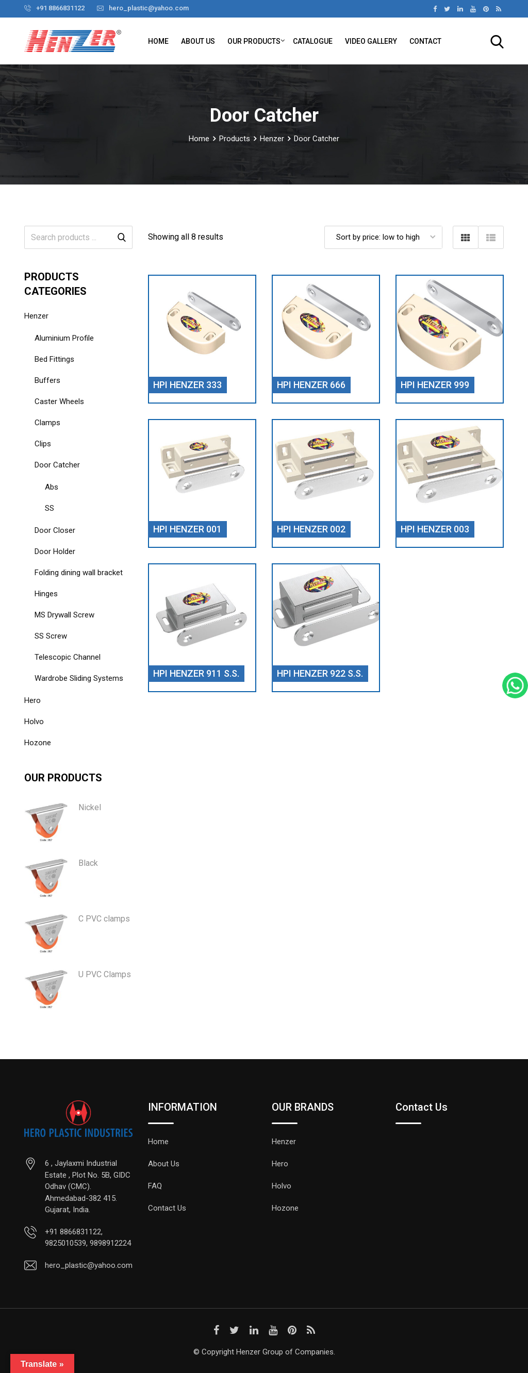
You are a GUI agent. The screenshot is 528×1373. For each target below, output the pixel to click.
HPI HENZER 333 (187, 384)
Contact (425, 41)
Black (88, 863)
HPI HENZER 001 (187, 529)
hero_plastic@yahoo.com (149, 8)
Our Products (253, 41)
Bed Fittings (54, 359)
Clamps (47, 422)
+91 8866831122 (60, 8)
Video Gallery (371, 41)
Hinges (46, 593)
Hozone (37, 742)
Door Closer (55, 530)
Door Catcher (57, 465)
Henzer (36, 316)
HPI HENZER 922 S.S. (320, 673)
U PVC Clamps (104, 974)
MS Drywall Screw (64, 614)
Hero (32, 700)
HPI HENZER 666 (311, 384)
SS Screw (51, 636)
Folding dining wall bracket (79, 572)
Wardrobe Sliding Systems (79, 678)
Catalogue (313, 41)
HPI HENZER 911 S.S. (196, 673)
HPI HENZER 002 (311, 529)
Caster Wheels (59, 401)
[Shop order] (383, 237)
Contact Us (167, 1208)
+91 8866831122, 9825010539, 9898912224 (88, 1237)
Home (158, 41)
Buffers (47, 380)
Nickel (89, 807)
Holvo (34, 721)
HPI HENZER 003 (435, 529)
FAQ (155, 1186)
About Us (198, 41)
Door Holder (55, 551)
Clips (43, 443)
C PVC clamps (104, 919)
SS (49, 508)
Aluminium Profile (64, 338)
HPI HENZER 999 (435, 384)
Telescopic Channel (68, 657)
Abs (51, 487)
